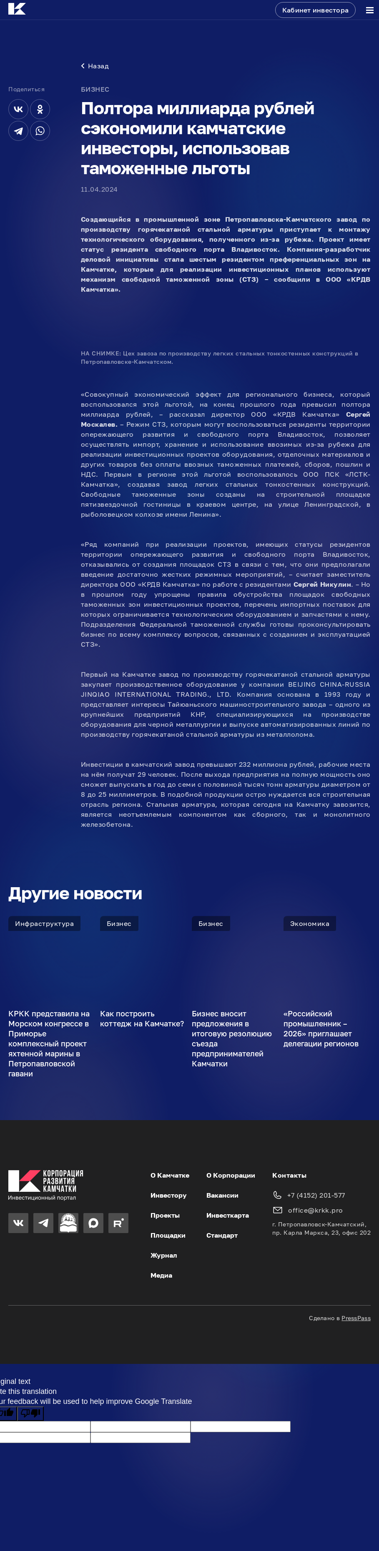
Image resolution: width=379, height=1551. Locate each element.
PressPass (356, 1318)
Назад (95, 67)
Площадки (168, 1236)
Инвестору (169, 1196)
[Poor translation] (30, 1414)
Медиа (161, 1276)
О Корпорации (230, 1176)
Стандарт (222, 1236)
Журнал (164, 1256)
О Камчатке (170, 1176)
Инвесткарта (227, 1216)
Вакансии (222, 1196)
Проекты (165, 1216)
